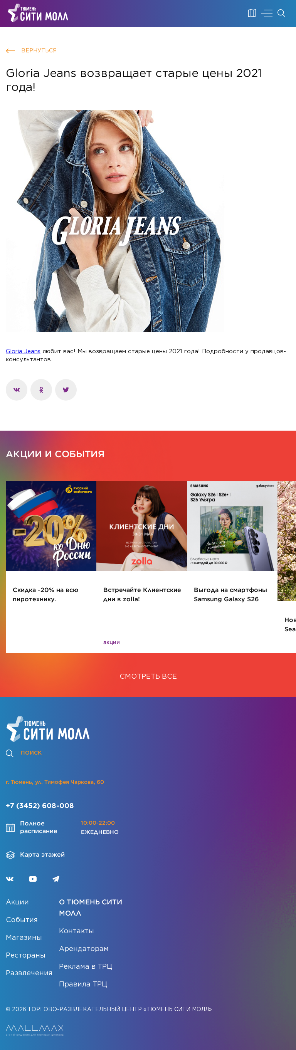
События (22, 920)
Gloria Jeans (23, 351)
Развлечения (29, 973)
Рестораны (25, 956)
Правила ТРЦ (83, 984)
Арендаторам (84, 949)
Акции (17, 902)
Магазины (24, 938)
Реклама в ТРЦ (85, 967)
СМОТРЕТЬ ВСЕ (148, 677)
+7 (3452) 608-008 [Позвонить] (40, 806)
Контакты (76, 931)
